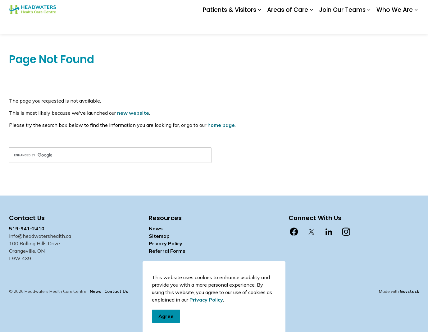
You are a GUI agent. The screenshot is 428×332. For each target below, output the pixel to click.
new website (133, 113)
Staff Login (320, 8)
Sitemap (159, 236)
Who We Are (394, 25)
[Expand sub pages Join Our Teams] (369, 25)
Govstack (409, 291)
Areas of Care (287, 25)
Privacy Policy (206, 317)
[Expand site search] (413, 8)
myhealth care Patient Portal (369, 8)
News (268, 8)
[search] (110, 155)
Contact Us (291, 8)
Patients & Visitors (229, 25)
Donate (249, 8)
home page (221, 125)
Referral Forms (167, 251)
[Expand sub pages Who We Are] (416, 25)
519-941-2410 (26, 228)
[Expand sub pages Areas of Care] (311, 25)
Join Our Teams (342, 25)
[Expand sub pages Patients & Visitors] (259, 25)
